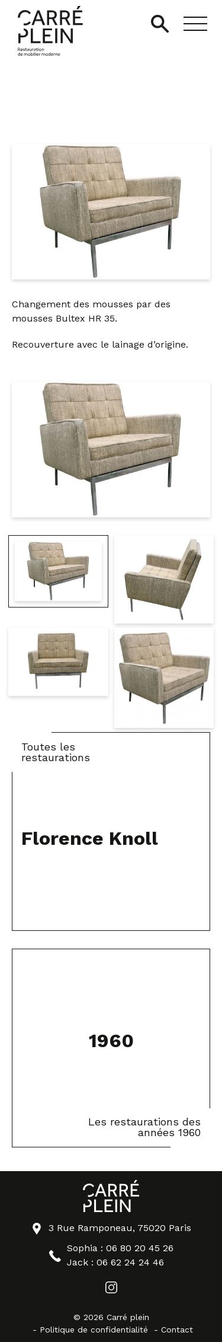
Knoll (110, 89)
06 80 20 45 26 (139, 1248)
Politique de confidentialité (94, 1329)
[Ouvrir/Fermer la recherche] (160, 24)
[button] (195, 24)
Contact (177, 1329)
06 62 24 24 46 (130, 1262)
